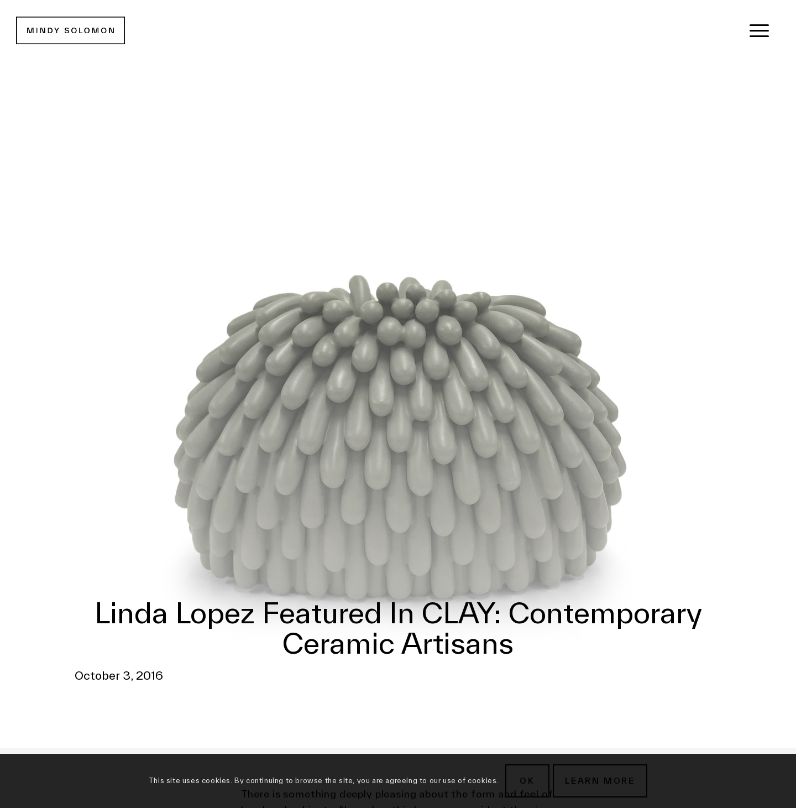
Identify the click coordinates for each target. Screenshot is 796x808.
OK (527, 780)
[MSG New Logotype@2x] (70, 30)
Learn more (600, 780)
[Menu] (759, 30)
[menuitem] (759, 30)
